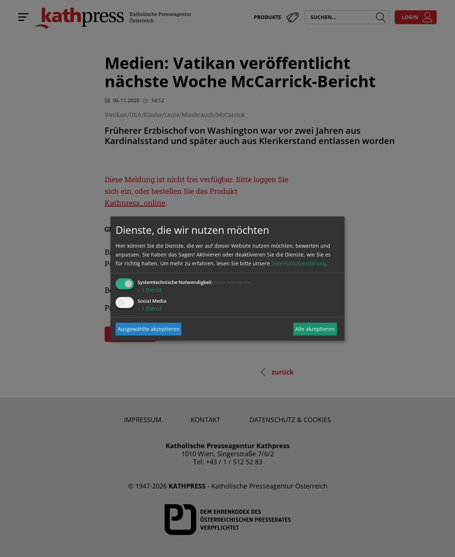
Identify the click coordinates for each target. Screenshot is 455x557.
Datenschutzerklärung (298, 262)
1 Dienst (150, 289)
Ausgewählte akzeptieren (149, 328)
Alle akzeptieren (315, 328)
